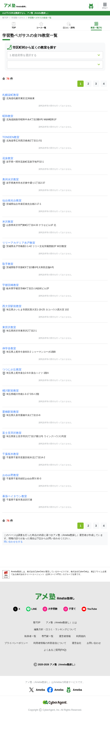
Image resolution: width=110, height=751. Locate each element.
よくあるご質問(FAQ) (55, 650)
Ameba (36, 689)
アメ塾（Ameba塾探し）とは (61, 622)
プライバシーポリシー (16, 643)
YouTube (89, 609)
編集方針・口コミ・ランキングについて (55, 629)
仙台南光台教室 (11, 200)
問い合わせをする (13, 541)
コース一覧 (41, 28)
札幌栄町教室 (10, 94)
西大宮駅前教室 (11, 306)
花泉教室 (7, 158)
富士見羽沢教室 (11, 432)
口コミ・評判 (69, 28)
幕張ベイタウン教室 (14, 496)
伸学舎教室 (9, 348)
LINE (31, 609)
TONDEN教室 (10, 137)
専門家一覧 (47, 636)
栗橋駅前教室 (10, 411)
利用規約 (81, 636)
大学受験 (50, 609)
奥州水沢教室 (10, 179)
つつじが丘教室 (11, 369)
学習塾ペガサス (18, 18)
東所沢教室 (9, 327)
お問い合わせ (94, 643)
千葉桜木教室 (10, 453)
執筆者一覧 (30, 636)
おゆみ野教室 (10, 475)
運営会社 (76, 643)
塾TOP (5, 18)
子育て (69, 609)
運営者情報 (65, 636)
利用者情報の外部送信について (49, 643)
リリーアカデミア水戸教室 (18, 242)
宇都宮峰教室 (10, 285)
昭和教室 (7, 116)
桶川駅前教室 (10, 390)
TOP (14, 28)
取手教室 (7, 263)
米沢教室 (7, 221)
